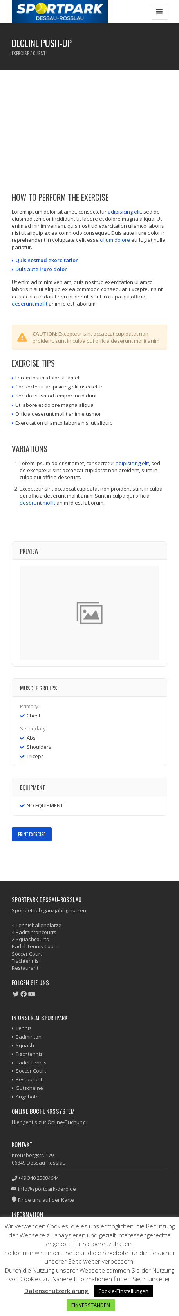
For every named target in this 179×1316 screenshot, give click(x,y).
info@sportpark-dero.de (47, 1188)
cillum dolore (115, 239)
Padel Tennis (31, 1062)
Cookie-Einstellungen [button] (123, 1290)
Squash (25, 1045)
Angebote (27, 1096)
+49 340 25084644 (38, 1177)
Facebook (17, 858)
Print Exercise (31, 834)
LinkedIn (51, 858)
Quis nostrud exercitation (47, 260)
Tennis (24, 1028)
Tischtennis (29, 1053)
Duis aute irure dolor (41, 269)
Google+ (39, 858)
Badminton (29, 1036)
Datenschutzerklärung (56, 1290)
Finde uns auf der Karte (46, 1199)
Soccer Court (31, 1070)
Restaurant (29, 1079)
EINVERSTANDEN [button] (90, 1305)
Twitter (28, 858)
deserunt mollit (29, 303)
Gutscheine (29, 1087)
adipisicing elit (124, 211)
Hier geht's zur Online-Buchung (48, 1121)
